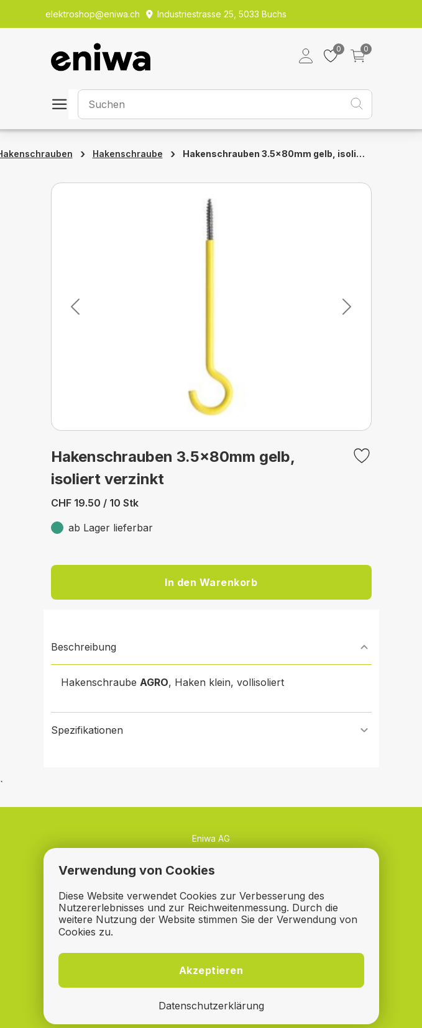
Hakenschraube (128, 153)
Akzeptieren (211, 970)
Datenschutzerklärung (211, 1006)
